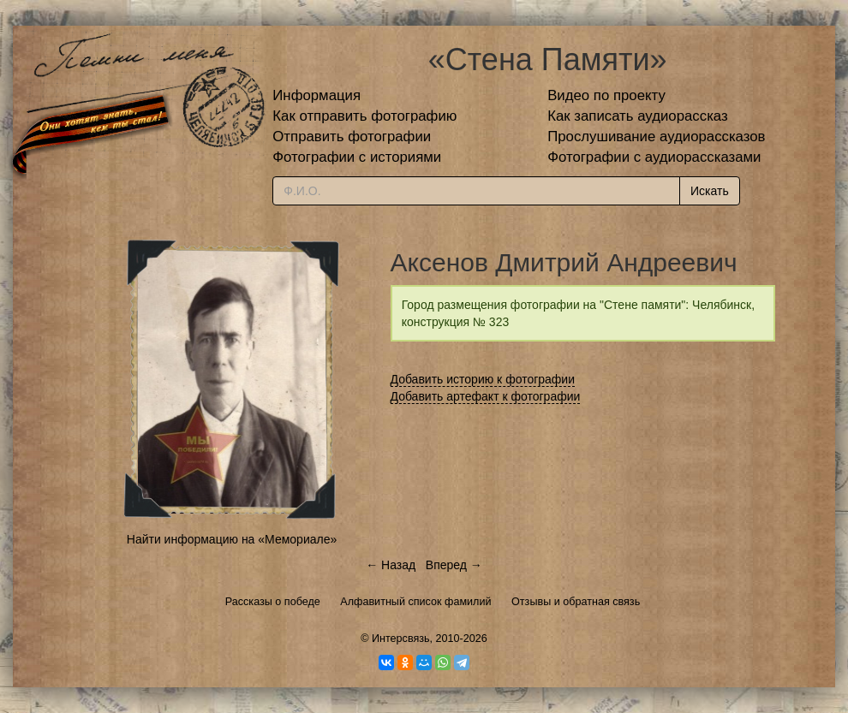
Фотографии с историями (356, 157)
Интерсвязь (401, 639)
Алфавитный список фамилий (415, 602)
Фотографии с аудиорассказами (654, 157)
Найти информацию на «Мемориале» (232, 539)
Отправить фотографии (351, 136)
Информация (316, 95)
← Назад (390, 565)
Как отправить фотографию (364, 116)
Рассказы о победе (272, 602)
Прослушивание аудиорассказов (656, 136)
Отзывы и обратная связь (575, 602)
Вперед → (454, 565)
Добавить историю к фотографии (483, 379)
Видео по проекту (606, 95)
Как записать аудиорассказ (637, 116)
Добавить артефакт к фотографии (486, 396)
